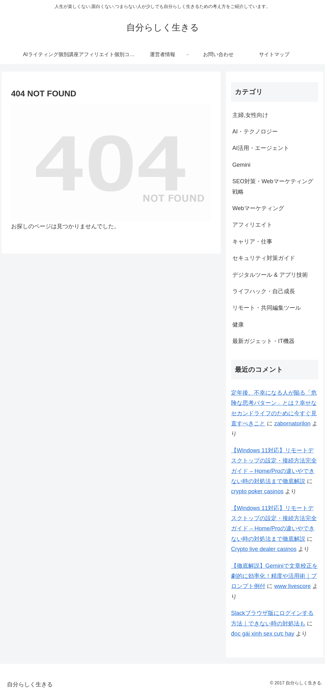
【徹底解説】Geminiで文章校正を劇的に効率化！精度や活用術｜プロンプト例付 (274, 576)
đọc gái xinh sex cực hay (262, 634)
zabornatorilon (292, 423)
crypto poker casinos (257, 491)
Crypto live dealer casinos (263, 549)
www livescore (292, 586)
